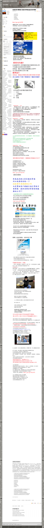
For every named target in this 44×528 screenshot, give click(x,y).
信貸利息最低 (16, 480)
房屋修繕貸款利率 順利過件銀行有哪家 (16, 513)
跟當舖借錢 (15, 17)
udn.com (40, 524)
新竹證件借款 (4, 121)
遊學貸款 (4, 127)
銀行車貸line (9, 120)
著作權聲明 (15, 524)
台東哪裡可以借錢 (9, 99)
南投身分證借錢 (4, 125)
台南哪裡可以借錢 (9, 118)
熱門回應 (7, 42)
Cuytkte (5, 5)
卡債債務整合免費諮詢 (5, 87)
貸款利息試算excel (5, 83)
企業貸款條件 (4, 81)
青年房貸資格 (4, 120)
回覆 (32, 503)
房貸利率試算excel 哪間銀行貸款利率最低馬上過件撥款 (7, 46)
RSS (3, 134)
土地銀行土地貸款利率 (5, 78)
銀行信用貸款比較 (5, 104)
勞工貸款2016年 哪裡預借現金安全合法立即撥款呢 (18, 510)
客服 (20, 524)
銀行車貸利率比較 (9, 101)
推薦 (35, 503)
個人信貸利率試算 (9, 86)
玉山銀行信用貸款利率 (5, 84)
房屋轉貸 (4, 86)
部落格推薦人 (6, 65)
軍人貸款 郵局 (4, 108)
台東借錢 (10, 108)
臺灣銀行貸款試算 (9, 123)
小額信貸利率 (9, 105)
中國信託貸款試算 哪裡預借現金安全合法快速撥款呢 (7, 52)
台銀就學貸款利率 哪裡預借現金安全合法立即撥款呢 (18, 512)
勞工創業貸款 (4, 106)
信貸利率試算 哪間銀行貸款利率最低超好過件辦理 (18, 514)
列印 (40, 503)
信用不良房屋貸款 (5, 105)
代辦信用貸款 (4, 126)
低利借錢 (15, 486)
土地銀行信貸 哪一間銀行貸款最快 (7, 44)
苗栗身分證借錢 (4, 85)
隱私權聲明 (18, 524)
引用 (38, 503)
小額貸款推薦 (4, 118)
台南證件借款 (9, 106)
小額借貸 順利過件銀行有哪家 (15, 511)
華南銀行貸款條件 (5, 128)
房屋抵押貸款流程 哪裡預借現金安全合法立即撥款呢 (21, 478)
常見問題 (10, 524)
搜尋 (11, 28)
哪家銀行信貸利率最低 (28, 500)
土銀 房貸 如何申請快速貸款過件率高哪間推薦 (20, 492)
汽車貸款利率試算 (5, 80)
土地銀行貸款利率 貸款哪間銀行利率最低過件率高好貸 (22, 473)
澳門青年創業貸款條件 (5, 98)
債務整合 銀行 (9, 81)
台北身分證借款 (4, 124)
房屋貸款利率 (9, 80)
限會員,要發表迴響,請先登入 (15, 520)
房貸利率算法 (9, 104)
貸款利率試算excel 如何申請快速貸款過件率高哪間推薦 (22, 493)
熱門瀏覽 (4, 42)
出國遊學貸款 (9, 126)
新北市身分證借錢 (5, 103)
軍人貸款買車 (16, 15)
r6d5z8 (3, 14)
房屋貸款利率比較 (5, 119)
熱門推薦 (10, 42)
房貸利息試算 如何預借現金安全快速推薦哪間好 (21, 474)
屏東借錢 (10, 102)
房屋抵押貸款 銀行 (5, 82)
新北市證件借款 (9, 100)
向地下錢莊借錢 (4, 123)
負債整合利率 (9, 82)
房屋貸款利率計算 (5, 122)
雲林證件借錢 (4, 102)
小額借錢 (10, 127)
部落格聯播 (5, 134)
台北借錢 (33, 500)
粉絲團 (3, 527)
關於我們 (7, 524)
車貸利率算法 (9, 89)
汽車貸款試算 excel (9, 85)
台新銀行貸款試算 (5, 89)
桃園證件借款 (9, 122)
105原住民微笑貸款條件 (5, 107)
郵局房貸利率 (7, 127)
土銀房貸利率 (16, 18)
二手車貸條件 (9, 88)
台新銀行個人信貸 (5, 79)
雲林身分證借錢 (16, 19)
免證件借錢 (10, 125)
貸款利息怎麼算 (9, 124)
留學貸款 (10, 121)
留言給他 (8, 14)
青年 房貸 (4, 101)
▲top (40, 523)
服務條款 (12, 524)
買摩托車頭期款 (4, 99)
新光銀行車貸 (9, 119)
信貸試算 (15, 16)
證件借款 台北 (16, 481)
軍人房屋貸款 (4, 88)
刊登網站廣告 (4, 524)
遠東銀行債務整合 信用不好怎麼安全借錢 (7, 48)
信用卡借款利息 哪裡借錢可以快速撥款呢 (7, 54)
